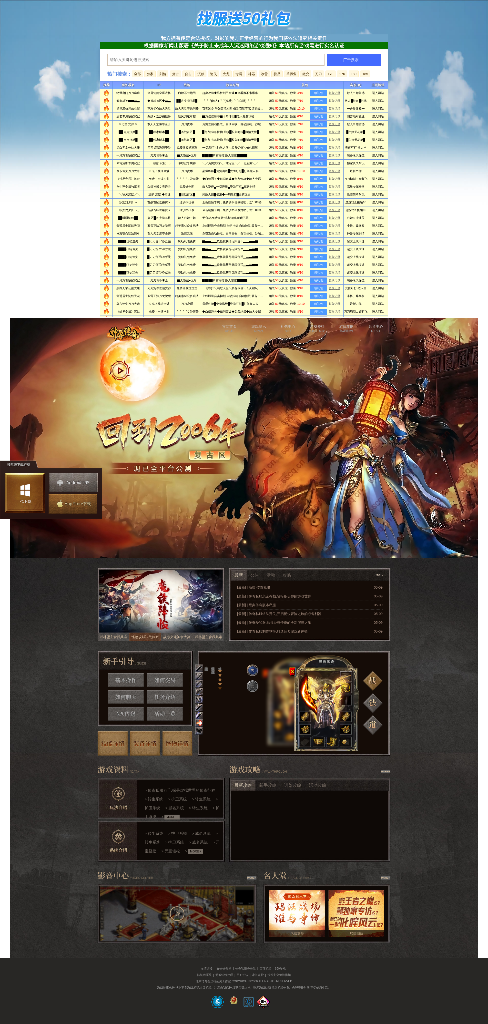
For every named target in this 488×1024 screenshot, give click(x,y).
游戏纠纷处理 (224, 975)
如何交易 (165, 680)
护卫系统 (179, 799)
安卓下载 (73, 482)
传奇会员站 (224, 968)
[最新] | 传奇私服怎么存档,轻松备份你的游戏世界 (274, 596)
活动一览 (165, 714)
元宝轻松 (172, 851)
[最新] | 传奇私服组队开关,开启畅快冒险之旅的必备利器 (279, 614)
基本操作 (126, 680)
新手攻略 (268, 785)
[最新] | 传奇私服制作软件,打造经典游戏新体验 (272, 631)
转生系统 (155, 799)
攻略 (287, 575)
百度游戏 (265, 968)
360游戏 (280, 968)
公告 (254, 575)
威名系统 (176, 808)
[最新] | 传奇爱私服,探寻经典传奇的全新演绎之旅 (274, 623)
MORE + (172, 817)
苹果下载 (72, 504)
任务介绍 (165, 697)
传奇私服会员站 (245, 968)
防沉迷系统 (204, 975)
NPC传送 (126, 714)
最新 (238, 575)
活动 (270, 575)
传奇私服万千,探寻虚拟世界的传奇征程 (181, 790)
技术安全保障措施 (279, 975)
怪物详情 (178, 743)
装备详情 (145, 743)
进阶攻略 (293, 785)
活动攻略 (317, 785)
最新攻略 (243, 785)
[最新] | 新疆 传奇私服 (253, 587)
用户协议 (242, 975)
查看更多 (380, 575)
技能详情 (113, 743)
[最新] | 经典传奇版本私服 (256, 605)
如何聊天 (126, 697)
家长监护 (258, 975)
